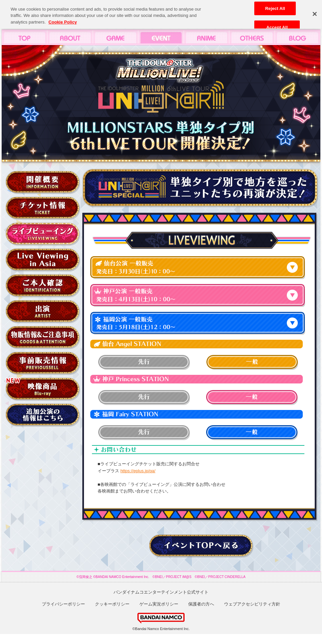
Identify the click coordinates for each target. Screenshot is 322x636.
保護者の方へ (201, 604)
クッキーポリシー (112, 604)
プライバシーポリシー (63, 604)
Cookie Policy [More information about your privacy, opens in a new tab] (62, 19)
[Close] (314, 11)
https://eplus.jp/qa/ (138, 470)
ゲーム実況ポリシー (158, 604)
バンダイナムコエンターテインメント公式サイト (161, 592)
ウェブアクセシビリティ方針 (252, 604)
